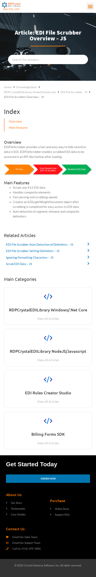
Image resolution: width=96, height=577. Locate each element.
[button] (90, 6)
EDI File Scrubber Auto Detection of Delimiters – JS (39, 244)
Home (8, 87)
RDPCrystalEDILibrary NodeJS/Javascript (30, 92)
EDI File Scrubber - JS (74, 92)
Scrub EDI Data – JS (19, 264)
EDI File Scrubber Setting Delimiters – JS (32, 251)
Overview (15, 121)
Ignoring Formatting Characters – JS (29, 257)
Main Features (18, 127)
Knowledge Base (26, 87)
